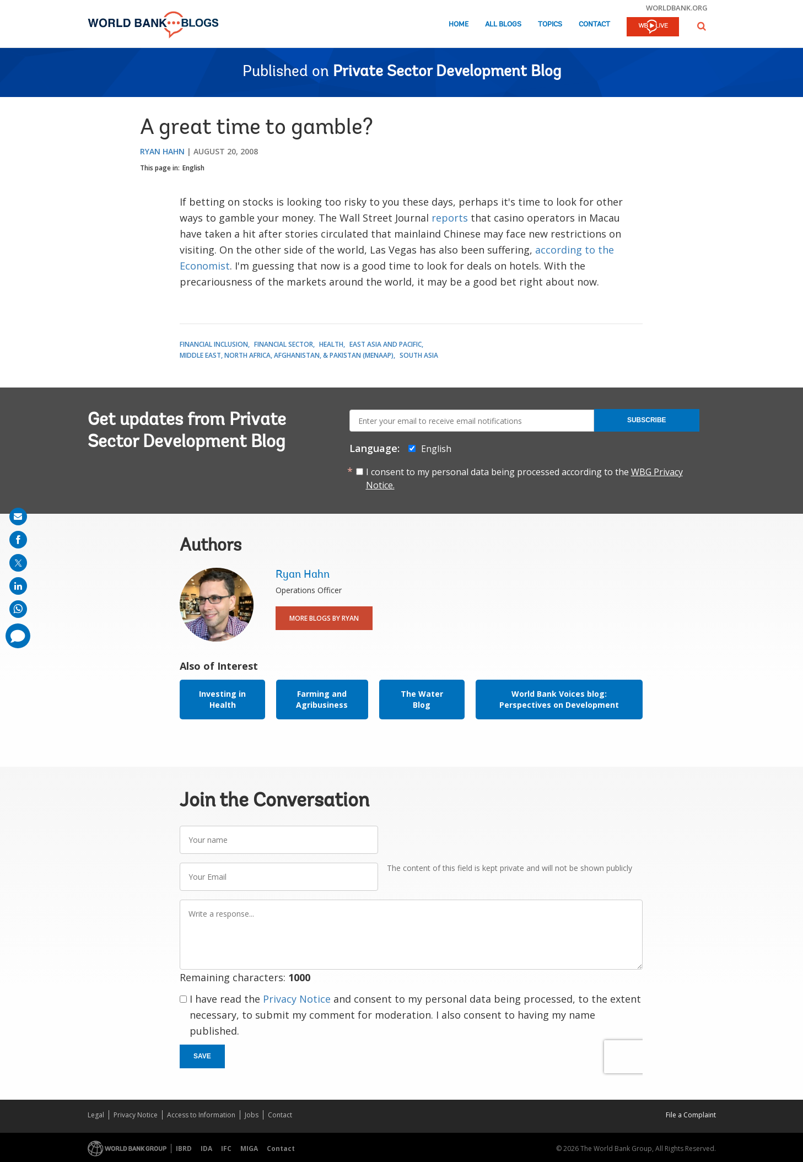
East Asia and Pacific (385, 344)
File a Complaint (691, 1115)
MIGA (249, 1148)
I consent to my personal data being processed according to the (524, 478)
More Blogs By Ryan (324, 618)
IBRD (184, 1148)
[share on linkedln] (18, 586)
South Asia (419, 355)
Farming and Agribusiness (322, 699)
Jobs (251, 1115)
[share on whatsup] (18, 609)
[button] (701, 26)
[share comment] (18, 635)
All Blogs (503, 24)
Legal (96, 1115)
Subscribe (646, 420)
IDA (206, 1148)
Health (331, 344)
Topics (550, 24)
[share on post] (18, 563)
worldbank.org (677, 7)
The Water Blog (422, 699)
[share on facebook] (18, 539)
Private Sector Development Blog (447, 72)
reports (450, 217)
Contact (594, 24)
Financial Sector (283, 344)
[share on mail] (18, 516)
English (193, 168)
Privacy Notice (297, 998)
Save (202, 1056)
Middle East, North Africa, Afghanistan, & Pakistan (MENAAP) (287, 355)
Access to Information (201, 1115)
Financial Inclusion (214, 344)
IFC (226, 1148)
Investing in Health (222, 699)
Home (458, 24)
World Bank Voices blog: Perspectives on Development (559, 699)
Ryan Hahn (162, 151)
